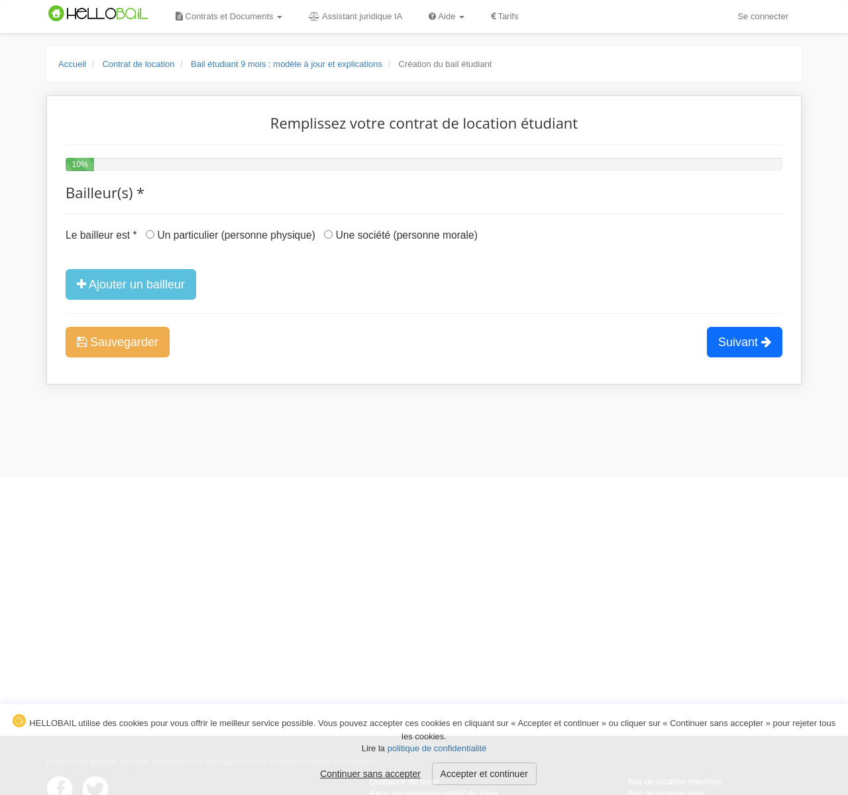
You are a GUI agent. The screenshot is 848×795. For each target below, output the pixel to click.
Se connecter (762, 16)
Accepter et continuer (484, 773)
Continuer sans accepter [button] (370, 773)
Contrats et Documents (229, 16)
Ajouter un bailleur (131, 284)
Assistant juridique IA (355, 16)
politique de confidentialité (437, 748)
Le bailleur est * (101, 235)
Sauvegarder (117, 342)
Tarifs (504, 16)
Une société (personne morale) (400, 235)
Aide (446, 16)
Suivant (744, 342)
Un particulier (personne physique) (230, 235)
